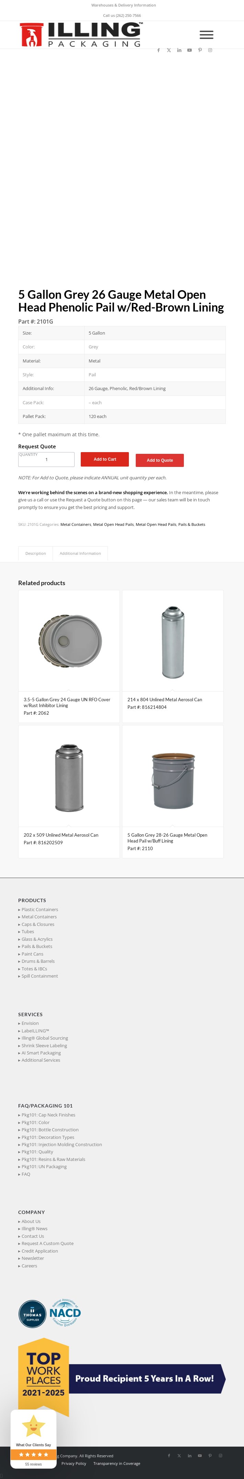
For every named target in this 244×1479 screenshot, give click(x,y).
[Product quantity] (46, 459)
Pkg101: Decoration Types (48, 1137)
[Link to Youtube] (190, 50)
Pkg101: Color (35, 1122)
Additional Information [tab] (80, 553)
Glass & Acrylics (37, 939)
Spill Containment (40, 976)
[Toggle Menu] (206, 35)
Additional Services (41, 1060)
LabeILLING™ (35, 1031)
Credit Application (40, 1251)
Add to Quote (160, 460)
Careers (29, 1266)
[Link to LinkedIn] (179, 50)
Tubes (28, 931)
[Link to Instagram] (210, 50)
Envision (30, 1023)
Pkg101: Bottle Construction (50, 1129)
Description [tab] (35, 553)
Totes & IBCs (34, 969)
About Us (31, 1221)
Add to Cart (105, 459)
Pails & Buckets (191, 524)
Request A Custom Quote (48, 1243)
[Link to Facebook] (159, 50)
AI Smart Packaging (41, 1053)
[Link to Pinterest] (200, 50)
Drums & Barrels (38, 961)
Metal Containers (75, 524)
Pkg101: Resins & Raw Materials (53, 1159)
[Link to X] (169, 50)
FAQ (26, 1174)
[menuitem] (123, 5)
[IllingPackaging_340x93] (101, 35)
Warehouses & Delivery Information (123, 5)
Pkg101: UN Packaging (44, 1166)
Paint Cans (32, 954)
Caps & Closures (38, 924)
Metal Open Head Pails (113, 524)
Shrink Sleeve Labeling (44, 1045)
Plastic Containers (40, 909)
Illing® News (34, 1228)
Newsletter (33, 1258)
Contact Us (33, 1236)
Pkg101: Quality (37, 1152)
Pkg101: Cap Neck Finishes (48, 1115)
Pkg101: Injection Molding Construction (62, 1144)
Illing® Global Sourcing (45, 1038)
